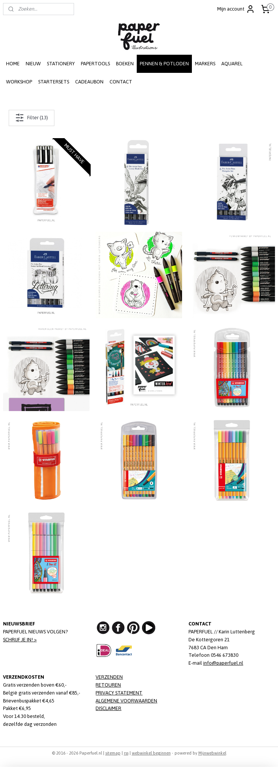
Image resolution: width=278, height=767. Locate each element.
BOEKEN (125, 63)
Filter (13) (31, 117)
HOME (13, 63)
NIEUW (33, 63)
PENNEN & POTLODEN (164, 63)
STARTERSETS (53, 82)
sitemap (112, 753)
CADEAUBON (89, 82)
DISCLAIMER (108, 708)
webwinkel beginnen (151, 753)
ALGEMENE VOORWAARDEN (126, 701)
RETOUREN (108, 685)
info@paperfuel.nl (223, 663)
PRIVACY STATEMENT (119, 693)
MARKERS (205, 63)
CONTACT (121, 82)
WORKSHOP (19, 82)
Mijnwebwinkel (212, 753)
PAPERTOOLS (95, 63)
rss (126, 753)
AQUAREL (231, 63)
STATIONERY (61, 63)
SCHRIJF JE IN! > (20, 639)
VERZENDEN (109, 677)
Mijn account (236, 9)
